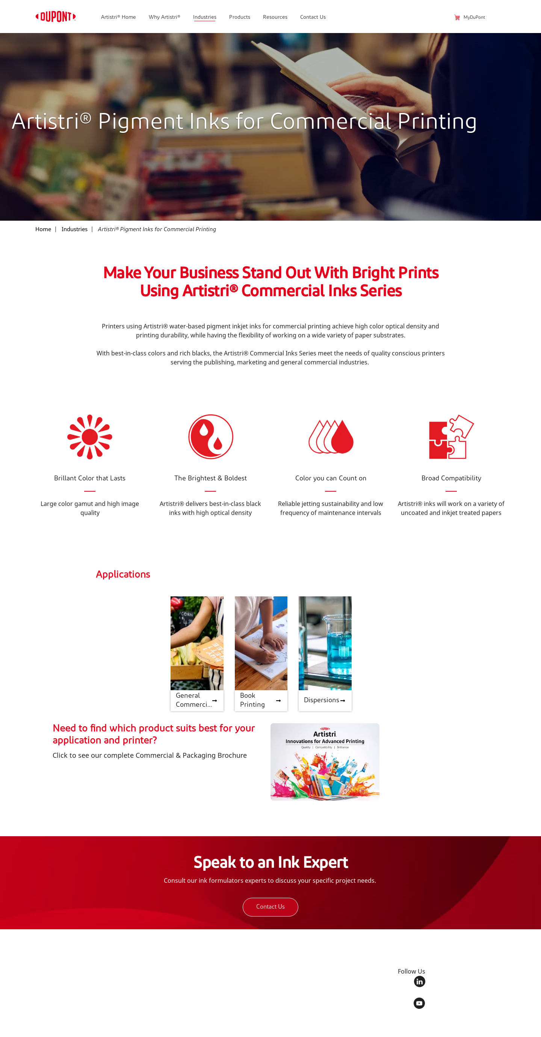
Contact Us (313, 17)
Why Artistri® (164, 17)
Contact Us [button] (270, 907)
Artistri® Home (118, 17)
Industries (204, 17)
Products (239, 17)
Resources (275, 17)
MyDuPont (469, 17)
